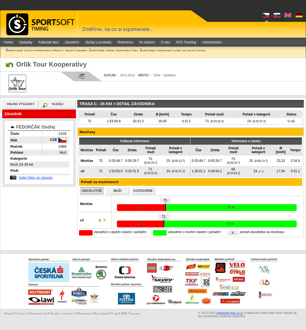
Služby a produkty (98, 42)
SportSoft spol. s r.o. (229, 312)
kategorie (143, 191)
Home (8, 42)
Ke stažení (147, 42)
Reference (125, 42)
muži (117, 191)
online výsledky (20, 104)
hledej (58, 104)
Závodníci (72, 42)
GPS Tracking (186, 42)
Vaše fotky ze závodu (35, 178)
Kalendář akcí (48, 42)
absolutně (92, 191)
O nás (165, 42)
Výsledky (25, 42)
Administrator (212, 42)
